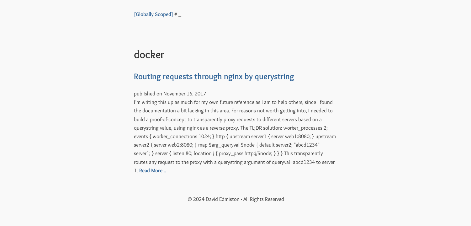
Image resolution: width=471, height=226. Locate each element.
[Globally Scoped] (153, 14)
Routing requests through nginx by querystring (214, 76)
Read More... (152, 170)
